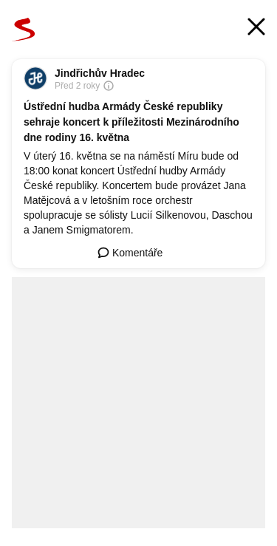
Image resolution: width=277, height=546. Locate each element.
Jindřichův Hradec (100, 73)
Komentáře (130, 253)
